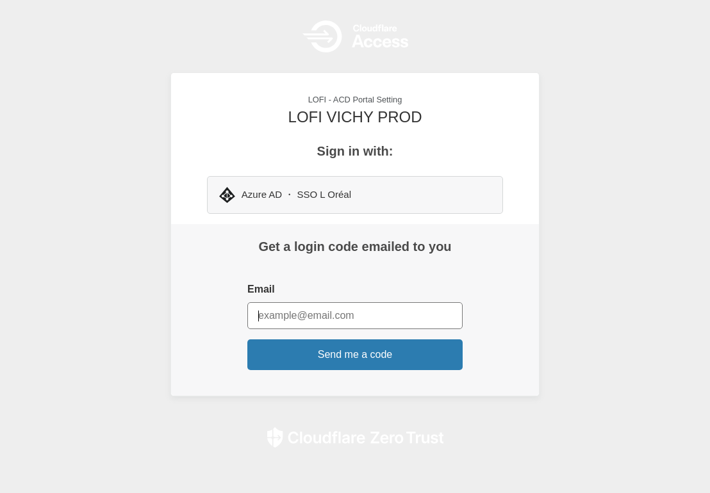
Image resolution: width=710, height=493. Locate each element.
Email (261, 289)
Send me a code (355, 354)
